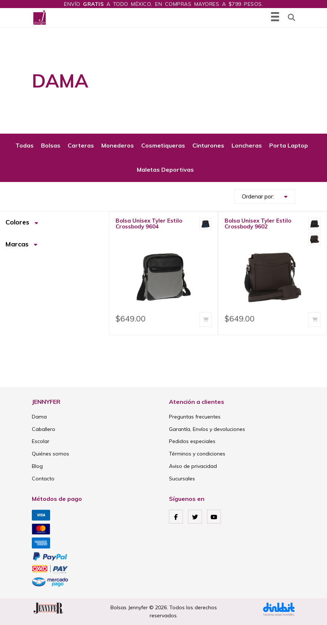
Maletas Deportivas (165, 169)
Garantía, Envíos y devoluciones (207, 429)
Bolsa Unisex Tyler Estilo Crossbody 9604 (149, 223)
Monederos (117, 145)
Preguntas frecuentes (195, 416)
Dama (39, 416)
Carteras (81, 145)
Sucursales (182, 478)
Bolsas (50, 145)
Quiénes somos (50, 453)
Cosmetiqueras (163, 145)
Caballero (43, 429)
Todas (24, 145)
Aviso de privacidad (193, 466)
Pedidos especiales (192, 441)
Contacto (43, 478)
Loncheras (247, 145)
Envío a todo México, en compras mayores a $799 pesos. (163, 4)
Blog (37, 466)
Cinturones (208, 145)
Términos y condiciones (197, 453)
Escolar (40, 441)
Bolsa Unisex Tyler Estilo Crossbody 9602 (258, 223)
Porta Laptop (288, 145)
